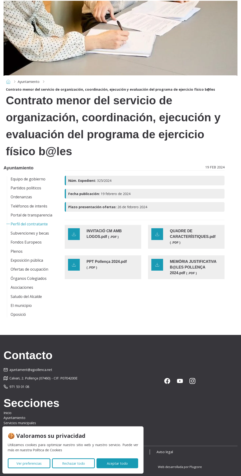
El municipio (21, 305)
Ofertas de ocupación (29, 269)
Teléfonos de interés (29, 206)
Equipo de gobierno (28, 179)
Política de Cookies (47, 450)
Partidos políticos (26, 188)
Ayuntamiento (29, 81)
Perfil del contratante (29, 224)
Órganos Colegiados (29, 278)
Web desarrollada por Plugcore (180, 467)
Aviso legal (165, 452)
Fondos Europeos (26, 242)
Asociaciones (22, 287)
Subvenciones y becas (30, 233)
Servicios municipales (20, 423)
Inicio (8, 413)
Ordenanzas (21, 196)
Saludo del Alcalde (26, 296)
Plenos (17, 251)
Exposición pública (27, 260)
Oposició (18, 314)
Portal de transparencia (31, 215)
